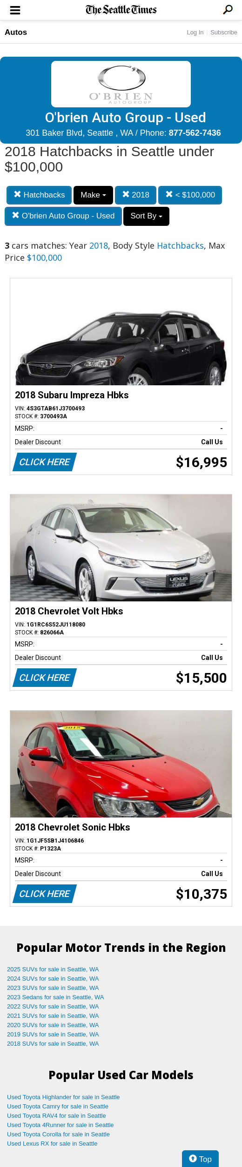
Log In (195, 32)
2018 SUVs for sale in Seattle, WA (53, 1043)
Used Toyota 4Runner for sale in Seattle (60, 1124)
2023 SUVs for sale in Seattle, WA (53, 987)
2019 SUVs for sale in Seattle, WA (53, 1034)
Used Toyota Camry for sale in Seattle (57, 1106)
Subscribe (223, 32)
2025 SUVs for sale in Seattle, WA (53, 969)
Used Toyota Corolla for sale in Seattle (58, 1134)
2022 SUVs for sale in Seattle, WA (53, 1006)
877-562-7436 (195, 133)
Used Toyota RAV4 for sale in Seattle (56, 1115)
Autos (16, 32)
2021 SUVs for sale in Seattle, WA (53, 1015)
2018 (136, 195)
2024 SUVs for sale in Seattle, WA (53, 978)
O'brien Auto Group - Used (63, 215)
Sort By (146, 215)
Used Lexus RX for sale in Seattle (52, 1143)
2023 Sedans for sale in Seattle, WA (55, 997)
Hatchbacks (39, 195)
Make (93, 195)
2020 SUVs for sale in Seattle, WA (53, 1025)
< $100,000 (190, 195)
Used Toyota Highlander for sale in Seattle (63, 1097)
